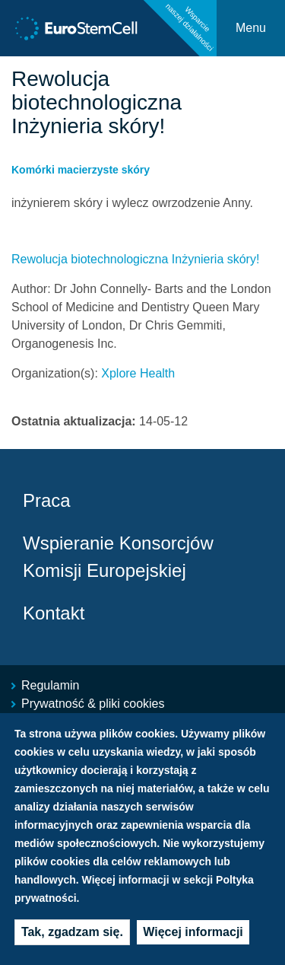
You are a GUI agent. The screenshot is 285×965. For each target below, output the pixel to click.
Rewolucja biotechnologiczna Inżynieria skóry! (135, 259)
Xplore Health (138, 373)
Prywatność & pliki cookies (93, 703)
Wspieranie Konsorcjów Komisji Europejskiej (118, 557)
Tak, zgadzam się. (72, 931)
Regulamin (50, 685)
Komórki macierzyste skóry (80, 170)
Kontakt (53, 613)
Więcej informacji (192, 931)
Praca (47, 500)
